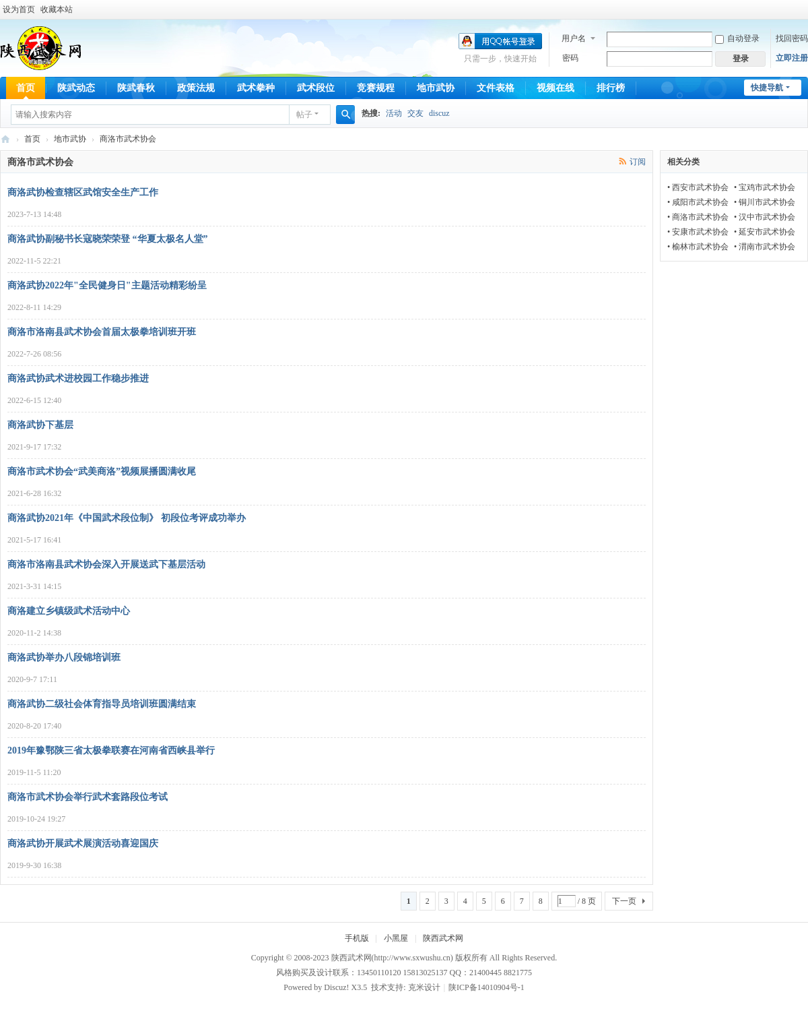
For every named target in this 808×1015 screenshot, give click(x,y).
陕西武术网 (5, 139)
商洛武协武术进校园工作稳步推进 (78, 378)
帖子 (304, 114)
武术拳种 (256, 88)
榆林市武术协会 (700, 246)
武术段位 (316, 88)
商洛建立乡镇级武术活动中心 (68, 611)
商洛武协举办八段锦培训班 (64, 657)
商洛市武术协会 (700, 217)
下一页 (624, 901)
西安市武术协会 (700, 187)
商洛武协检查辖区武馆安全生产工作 (82, 192)
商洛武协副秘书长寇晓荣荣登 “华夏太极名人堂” (107, 239)
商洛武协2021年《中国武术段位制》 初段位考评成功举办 (126, 518)
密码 (570, 58)
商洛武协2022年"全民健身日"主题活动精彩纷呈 (107, 285)
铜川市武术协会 (767, 202)
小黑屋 (396, 938)
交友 (415, 113)
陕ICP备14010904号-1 (486, 987)
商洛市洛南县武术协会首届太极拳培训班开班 (101, 332)
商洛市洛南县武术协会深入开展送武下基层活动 (106, 564)
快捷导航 (767, 87)
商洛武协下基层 (40, 425)
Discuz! (336, 987)
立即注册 (792, 58)
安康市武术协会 (700, 232)
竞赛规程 (376, 88)
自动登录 (737, 38)
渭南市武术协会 (767, 246)
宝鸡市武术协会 (767, 187)
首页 (25, 88)
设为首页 (19, 9)
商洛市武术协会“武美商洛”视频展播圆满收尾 (101, 471)
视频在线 (555, 88)
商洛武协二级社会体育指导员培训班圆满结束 (101, 704)
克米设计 (424, 987)
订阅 (638, 161)
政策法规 (196, 88)
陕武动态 (76, 88)
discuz (439, 113)
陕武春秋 (136, 88)
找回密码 (792, 38)
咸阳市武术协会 (700, 202)
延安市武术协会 (767, 232)
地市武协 (435, 88)
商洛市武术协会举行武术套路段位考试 (87, 797)
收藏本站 (56, 9)
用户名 (574, 38)
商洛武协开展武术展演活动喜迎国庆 (82, 843)
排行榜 (611, 88)
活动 (394, 113)
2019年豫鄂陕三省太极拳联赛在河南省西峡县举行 (111, 750)
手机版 (357, 938)
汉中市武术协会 (767, 217)
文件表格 (495, 88)
